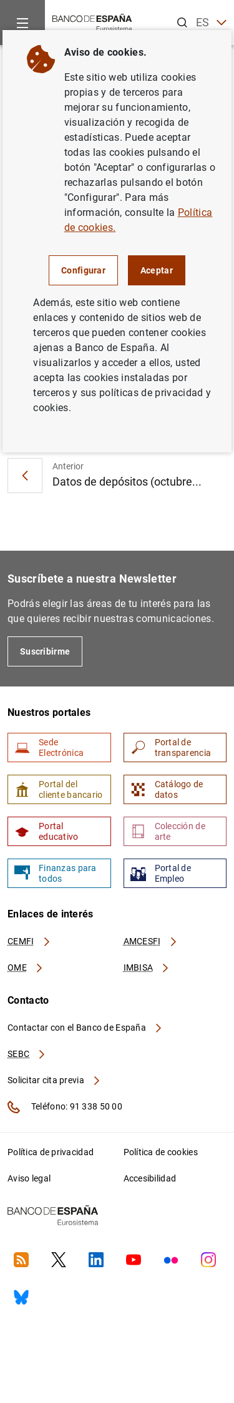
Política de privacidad (50, 1152)
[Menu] (22, 22)
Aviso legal (29, 1178)
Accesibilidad (150, 1178)
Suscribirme (45, 651)
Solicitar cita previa (54, 1080)
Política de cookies (161, 1152)
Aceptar (156, 270)
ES (211, 23)
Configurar (83, 270)
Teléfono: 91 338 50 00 (64, 1107)
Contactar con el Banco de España (85, 1028)
